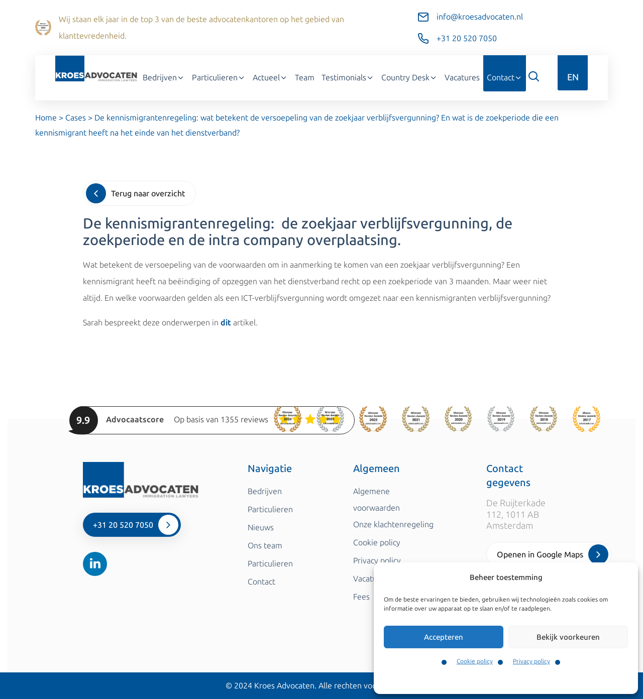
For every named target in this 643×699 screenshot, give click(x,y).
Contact (504, 77)
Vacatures (462, 77)
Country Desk (409, 77)
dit (226, 322)
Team (304, 77)
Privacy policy (531, 661)
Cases (75, 118)
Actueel (270, 77)
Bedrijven (164, 77)
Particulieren (219, 77)
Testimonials (348, 77)
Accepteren (443, 637)
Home (46, 118)
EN (573, 77)
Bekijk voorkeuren (568, 637)
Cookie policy (475, 661)
